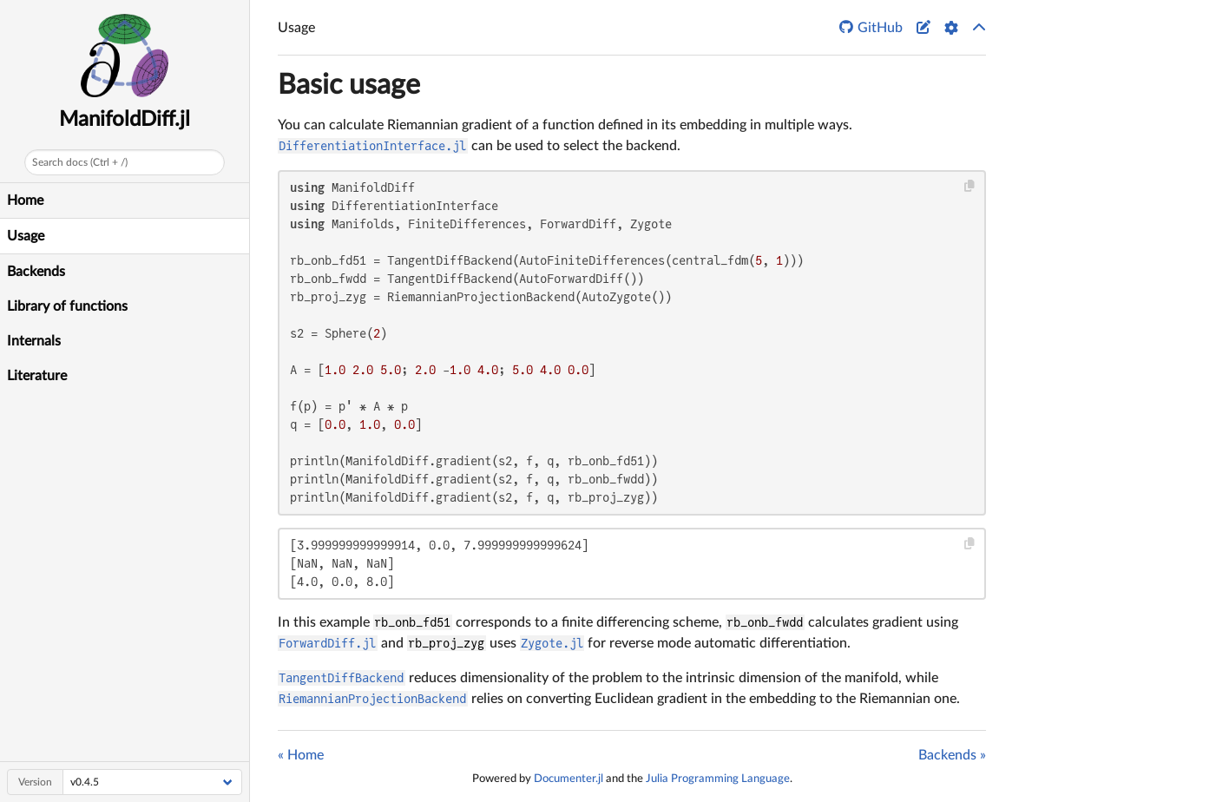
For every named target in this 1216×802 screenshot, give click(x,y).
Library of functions (67, 306)
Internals (34, 341)
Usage (25, 236)
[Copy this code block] (970, 186)
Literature (37, 376)
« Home (301, 755)
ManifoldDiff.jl (124, 119)
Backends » (952, 755)
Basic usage (349, 85)
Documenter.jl (568, 778)
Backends (36, 272)
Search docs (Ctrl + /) (80, 162)
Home (25, 200)
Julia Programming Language (718, 778)
